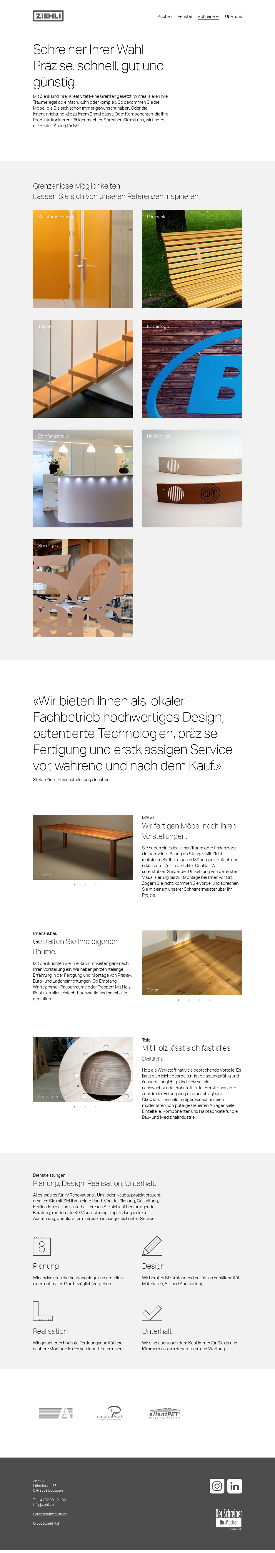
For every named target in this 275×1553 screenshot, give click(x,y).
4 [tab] (210, 1003)
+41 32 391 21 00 (52, 1502)
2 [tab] (85, 887)
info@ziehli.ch (43, 1507)
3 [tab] (96, 887)
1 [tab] (74, 887)
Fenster (185, 17)
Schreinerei (208, 17)
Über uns (233, 17)
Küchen (165, 17)
